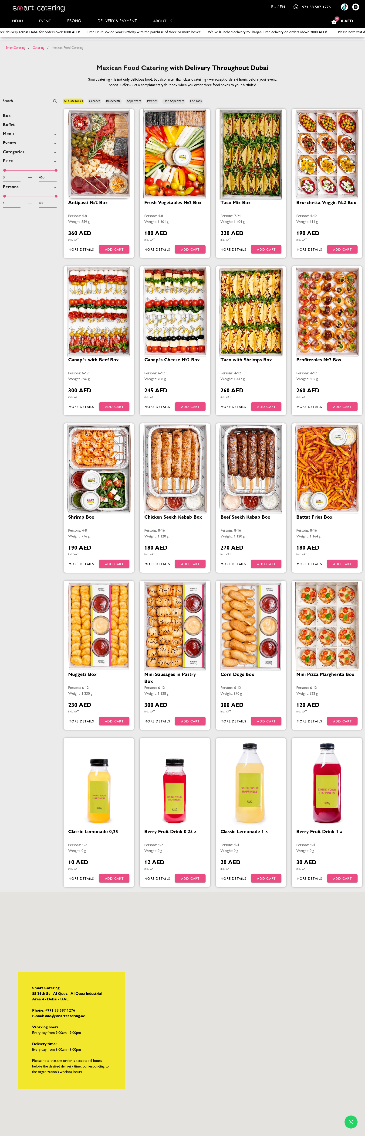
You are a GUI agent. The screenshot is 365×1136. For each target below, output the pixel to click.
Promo (74, 21)
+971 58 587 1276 (312, 8)
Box (7, 116)
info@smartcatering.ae (65, 1016)
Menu (17, 21)
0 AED (342, 22)
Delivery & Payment (117, 21)
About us (162, 21)
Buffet (9, 125)
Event (45, 21)
